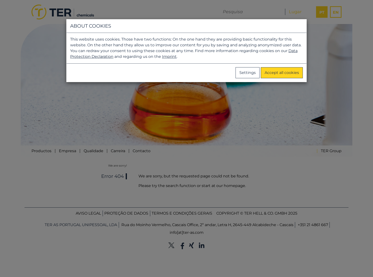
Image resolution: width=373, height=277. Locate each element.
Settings (247, 72)
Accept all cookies (282, 72)
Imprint (169, 56)
